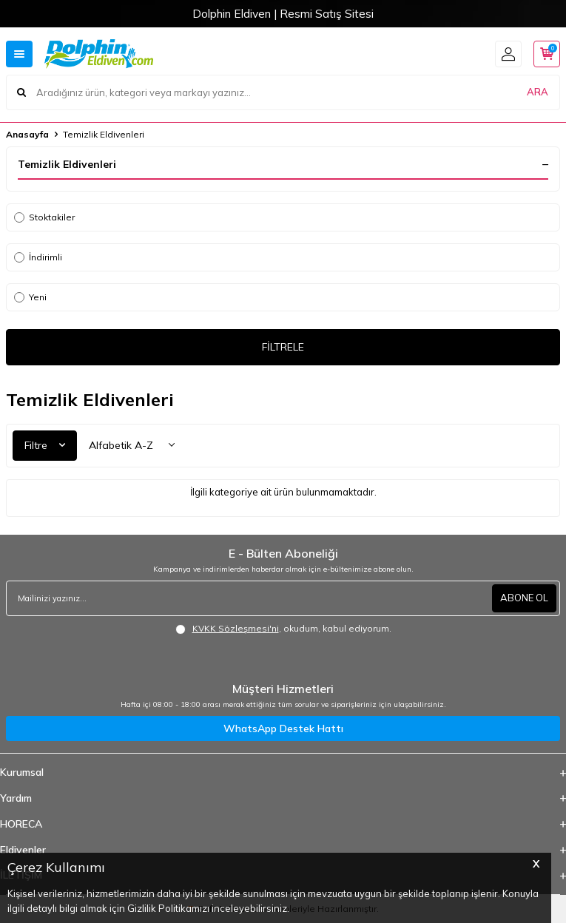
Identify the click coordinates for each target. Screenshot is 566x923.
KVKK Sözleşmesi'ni (235, 628)
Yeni (30, 296)
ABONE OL (524, 598)
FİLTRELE (283, 347)
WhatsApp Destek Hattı (283, 728)
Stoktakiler (44, 217)
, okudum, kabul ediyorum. (283, 629)
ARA (537, 92)
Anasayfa (27, 134)
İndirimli (38, 257)
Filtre (44, 445)
